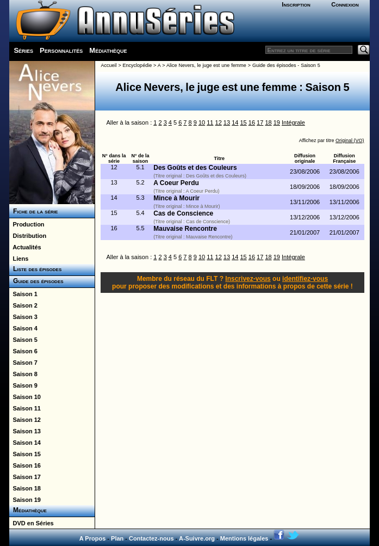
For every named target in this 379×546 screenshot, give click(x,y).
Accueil (108, 65)
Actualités (25, 247)
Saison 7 (23, 362)
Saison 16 (24, 465)
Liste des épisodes (35, 269)
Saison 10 (24, 397)
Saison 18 (24, 488)
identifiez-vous (305, 279)
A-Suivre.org (197, 538)
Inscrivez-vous (247, 279)
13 (226, 122)
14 (235, 122)
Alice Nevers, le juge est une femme (206, 65)
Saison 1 (23, 294)
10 (201, 122)
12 (218, 122)
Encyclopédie (137, 65)
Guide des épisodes (36, 281)
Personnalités (61, 50)
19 (277, 122)
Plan (117, 538)
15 (243, 122)
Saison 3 (23, 317)
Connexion (345, 4)
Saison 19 (24, 499)
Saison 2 (23, 305)
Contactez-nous (151, 538)
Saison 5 (23, 339)
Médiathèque (108, 50)
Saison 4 (23, 328)
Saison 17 (24, 477)
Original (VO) (349, 140)
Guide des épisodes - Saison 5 (286, 65)
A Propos (92, 538)
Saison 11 (24, 408)
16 (251, 122)
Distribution (27, 235)
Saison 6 (23, 351)
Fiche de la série (33, 211)
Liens (18, 258)
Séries (23, 50)
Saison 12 (24, 419)
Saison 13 (24, 431)
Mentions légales (244, 538)
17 (260, 122)
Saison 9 (23, 385)
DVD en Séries (31, 523)
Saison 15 (24, 454)
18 (268, 122)
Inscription (296, 4)
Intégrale (293, 122)
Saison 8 (23, 374)
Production (26, 224)
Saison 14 (24, 442)
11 (210, 122)
